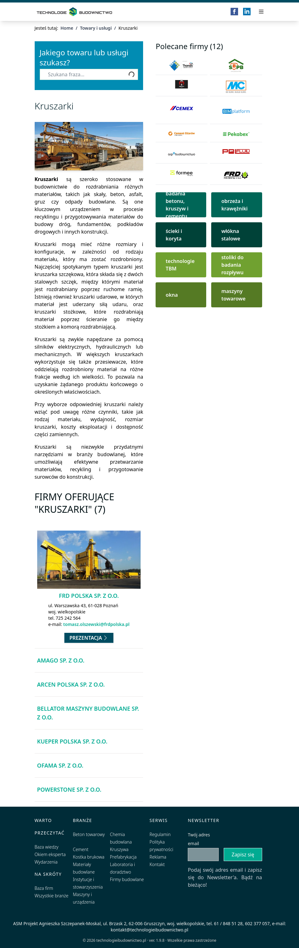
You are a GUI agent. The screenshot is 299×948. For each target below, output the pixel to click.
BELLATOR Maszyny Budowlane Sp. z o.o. (88, 713)
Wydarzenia (46, 862)
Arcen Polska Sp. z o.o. (71, 684)
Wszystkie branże (52, 896)
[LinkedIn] (247, 11)
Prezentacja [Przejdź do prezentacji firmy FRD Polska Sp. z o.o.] (88, 637)
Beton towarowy (89, 834)
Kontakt (157, 864)
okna (172, 294)
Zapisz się (243, 854)
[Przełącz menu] (261, 11)
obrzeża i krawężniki (234, 205)
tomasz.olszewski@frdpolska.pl (96, 624)
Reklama (158, 857)
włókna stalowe (230, 235)
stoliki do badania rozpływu (232, 265)
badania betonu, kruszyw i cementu (177, 204)
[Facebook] (234, 11)
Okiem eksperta (50, 854)
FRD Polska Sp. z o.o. (89, 595)
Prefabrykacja (123, 857)
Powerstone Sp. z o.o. (69, 789)
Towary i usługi (96, 28)
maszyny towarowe (233, 295)
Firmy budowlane (127, 879)
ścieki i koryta (174, 235)
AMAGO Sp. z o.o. (61, 660)
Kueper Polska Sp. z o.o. (72, 741)
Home (66, 28)
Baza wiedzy (47, 847)
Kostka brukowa (88, 857)
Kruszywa (119, 849)
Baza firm (44, 888)
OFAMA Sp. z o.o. (60, 765)
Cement (80, 849)
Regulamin (160, 834)
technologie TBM (180, 265)
